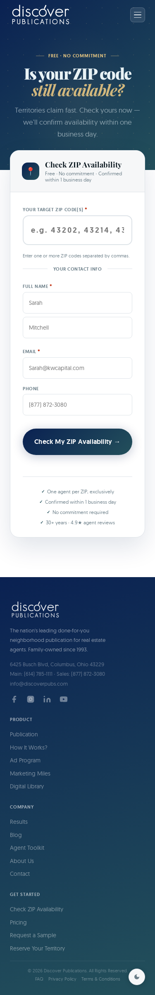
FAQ (39, 979)
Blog (16, 835)
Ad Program (25, 760)
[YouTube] (64, 699)
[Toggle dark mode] (137, 977)
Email (32, 351)
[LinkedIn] (47, 699)
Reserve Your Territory (37, 948)
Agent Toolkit (27, 847)
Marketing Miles (30, 773)
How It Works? (29, 747)
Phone (31, 388)
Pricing (18, 922)
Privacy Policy (62, 979)
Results (19, 821)
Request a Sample (33, 935)
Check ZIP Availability (36, 909)
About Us (22, 861)
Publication (24, 734)
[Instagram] (30, 699)
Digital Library (27, 786)
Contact (20, 873)
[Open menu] (137, 14)
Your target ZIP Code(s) (55, 209)
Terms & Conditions (100, 979)
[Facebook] (14, 699)
